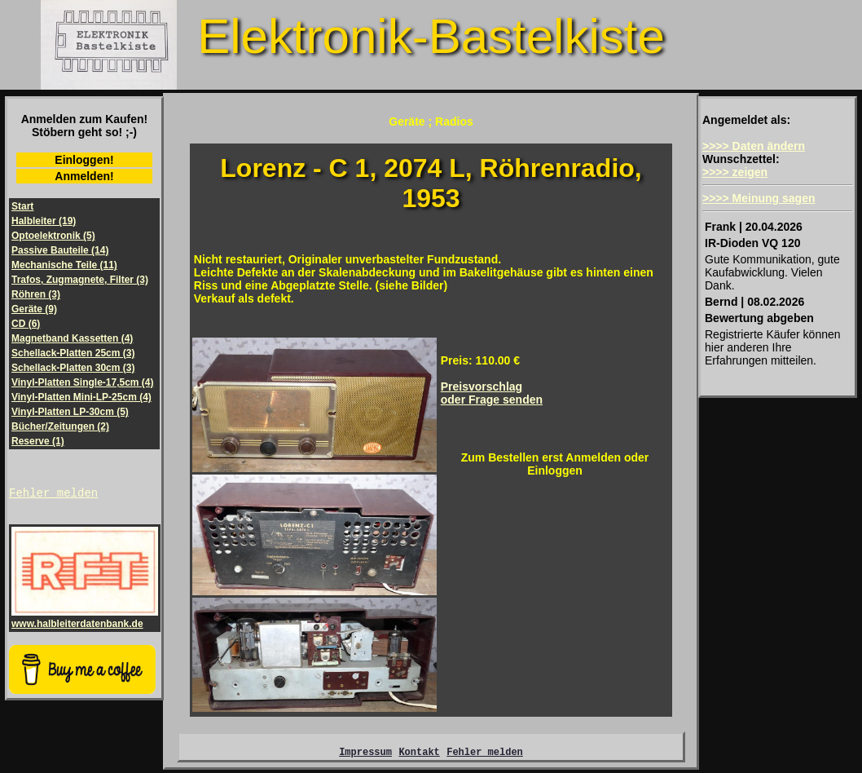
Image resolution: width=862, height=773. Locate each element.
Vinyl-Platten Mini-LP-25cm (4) (81, 397)
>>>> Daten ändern (753, 145)
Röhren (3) (35, 294)
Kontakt (418, 754)
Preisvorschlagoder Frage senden (492, 393)
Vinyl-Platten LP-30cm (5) (70, 411)
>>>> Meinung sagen (759, 198)
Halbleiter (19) (43, 221)
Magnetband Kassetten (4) (72, 338)
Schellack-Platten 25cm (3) (72, 353)
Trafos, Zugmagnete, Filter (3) (79, 279)
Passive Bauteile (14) (59, 250)
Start (22, 206)
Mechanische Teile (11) (64, 265)
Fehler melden (53, 494)
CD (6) (25, 323)
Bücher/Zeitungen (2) (60, 426)
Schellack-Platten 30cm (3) (72, 367)
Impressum (365, 754)
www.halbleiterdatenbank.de (84, 620)
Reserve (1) (37, 441)
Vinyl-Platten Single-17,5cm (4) (82, 382)
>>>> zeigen (734, 172)
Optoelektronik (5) (53, 235)
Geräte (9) (34, 309)
